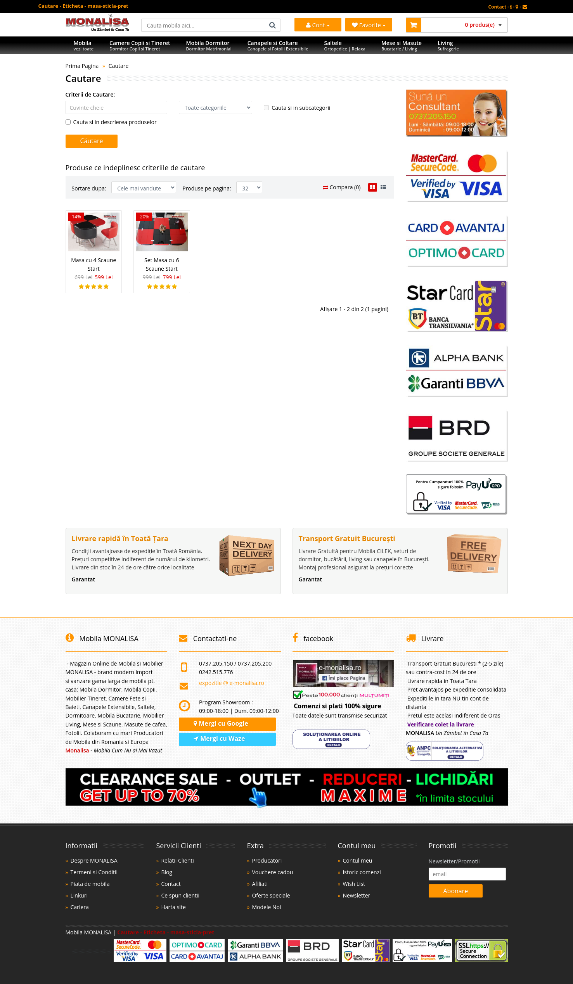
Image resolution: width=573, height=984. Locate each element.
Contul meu (357, 860)
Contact (170, 883)
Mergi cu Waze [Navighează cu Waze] (219, 738)
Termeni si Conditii (94, 872)
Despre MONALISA (93, 860)
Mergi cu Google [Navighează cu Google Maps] (221, 723)
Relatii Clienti (177, 860)
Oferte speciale (271, 895)
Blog (166, 872)
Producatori (267, 860)
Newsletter (356, 895)
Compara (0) (342, 187)
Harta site (173, 907)
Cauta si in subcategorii (297, 107)
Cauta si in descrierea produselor (111, 122)
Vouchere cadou (272, 872)
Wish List (354, 883)
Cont (318, 25)
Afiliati (259, 883)
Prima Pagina (82, 65)
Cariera (79, 907)
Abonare (455, 891)
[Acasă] (98, 29)
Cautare (119, 65)
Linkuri (79, 895)
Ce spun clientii (180, 895)
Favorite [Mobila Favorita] (369, 25)
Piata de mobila (89, 883)
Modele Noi (266, 907)
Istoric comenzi (362, 872)
